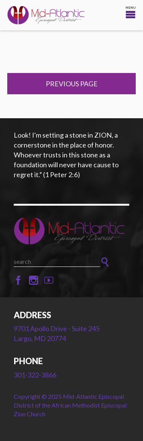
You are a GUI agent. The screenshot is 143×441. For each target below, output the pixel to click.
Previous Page (72, 83)
